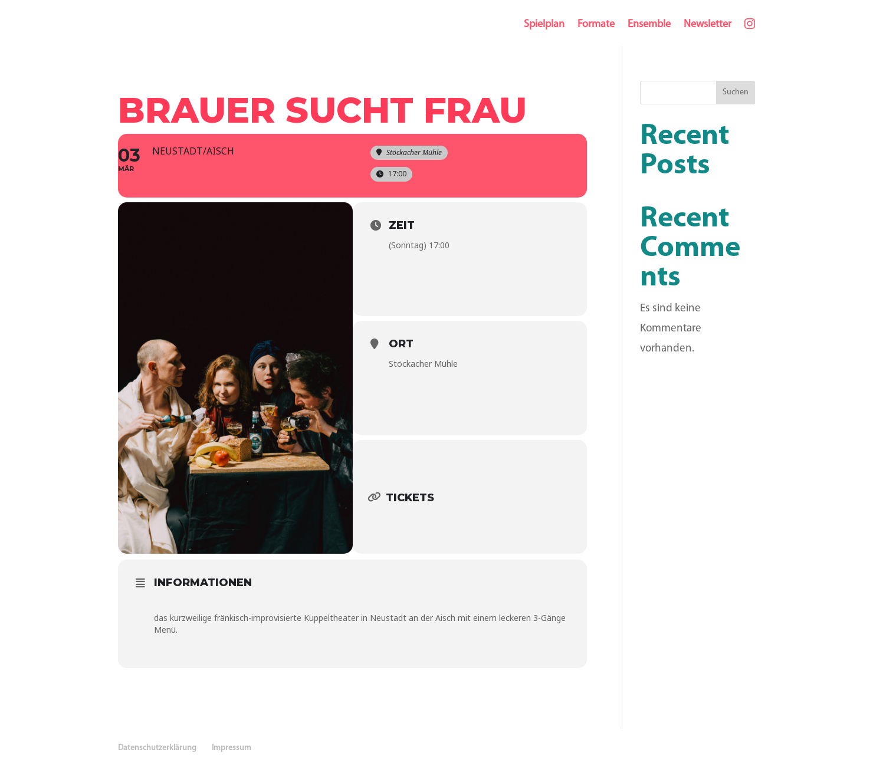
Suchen (736, 92)
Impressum (231, 748)
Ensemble (649, 24)
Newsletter (707, 24)
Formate (596, 24)
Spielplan (544, 24)
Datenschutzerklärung (157, 748)
